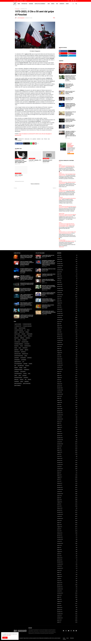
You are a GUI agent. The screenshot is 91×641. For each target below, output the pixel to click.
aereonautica (25, 347)
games (21, 381)
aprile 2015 (67, 529)
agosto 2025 (67, 272)
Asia (15, 335)
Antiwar (60, 172)
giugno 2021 (67, 375)
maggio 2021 (67, 377)
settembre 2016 (67, 493)
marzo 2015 (67, 531)
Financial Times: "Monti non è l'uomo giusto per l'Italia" (48, 269)
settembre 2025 (67, 269)
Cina (15, 339)
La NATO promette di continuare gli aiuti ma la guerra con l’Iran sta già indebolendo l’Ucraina (26, 316)
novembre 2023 (67, 315)
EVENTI (67, 3)
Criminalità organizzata (18, 343)
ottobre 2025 (67, 267)
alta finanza (23, 351)
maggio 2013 (67, 576)
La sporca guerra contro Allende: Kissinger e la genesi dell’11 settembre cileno (20, 161)
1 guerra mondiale (17, 324)
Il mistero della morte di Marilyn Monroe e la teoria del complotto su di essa (48, 280)
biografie (16, 367)
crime (29, 373)
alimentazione (17, 351)
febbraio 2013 (67, 582)
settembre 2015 (67, 518)
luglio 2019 (67, 423)
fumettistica (16, 381)
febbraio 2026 (67, 259)
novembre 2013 (67, 564)
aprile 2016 (67, 504)
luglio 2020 (67, 398)
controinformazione (18, 373)
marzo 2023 (67, 332)
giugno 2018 (67, 450)
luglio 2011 (67, 622)
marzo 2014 (67, 555)
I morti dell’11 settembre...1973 (35, 160)
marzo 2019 (67, 431)
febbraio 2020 (67, 408)
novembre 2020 (67, 390)
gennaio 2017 (67, 485)
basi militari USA (21, 365)
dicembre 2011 (67, 611)
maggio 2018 (67, 452)
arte (23, 361)
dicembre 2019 (67, 412)
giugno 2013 (67, 574)
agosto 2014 (67, 545)
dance (20, 375)
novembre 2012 (67, 589)
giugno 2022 (67, 350)
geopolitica (27, 381)
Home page (17, 8)
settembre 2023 (67, 319)
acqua (20, 347)
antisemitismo (17, 359)
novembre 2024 (67, 290)
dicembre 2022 (67, 338)
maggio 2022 (67, 352)
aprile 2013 (67, 578)
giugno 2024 (67, 301)
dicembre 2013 (67, 562)
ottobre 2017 (67, 466)
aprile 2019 (67, 429)
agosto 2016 (67, 495)
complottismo (26, 369)
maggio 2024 (67, 303)
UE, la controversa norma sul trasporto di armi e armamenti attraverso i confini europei (70, 113)
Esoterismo (16, 345)
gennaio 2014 (67, 560)
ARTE (49, 3)
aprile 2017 (67, 479)
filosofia (29, 379)
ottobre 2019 (67, 417)
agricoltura (16, 349)
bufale (25, 367)
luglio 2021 (67, 373)
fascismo (21, 379)
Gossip (15, 347)
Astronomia (20, 335)
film (25, 379)
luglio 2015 (67, 522)
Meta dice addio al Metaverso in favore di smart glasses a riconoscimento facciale (26, 310)
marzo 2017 (67, 481)
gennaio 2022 (67, 361)
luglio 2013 (67, 572)
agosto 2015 (67, 520)
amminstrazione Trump (18, 355)
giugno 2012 (67, 599)
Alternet (60, 205)
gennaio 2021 (67, 386)
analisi (25, 355)
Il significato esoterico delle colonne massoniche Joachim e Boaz (48, 275)
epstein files (24, 3)
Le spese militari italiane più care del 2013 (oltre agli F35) (48, 256)
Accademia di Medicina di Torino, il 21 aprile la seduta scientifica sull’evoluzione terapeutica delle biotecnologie (70, 105)
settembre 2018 (67, 444)
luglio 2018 (67, 448)
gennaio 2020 (67, 410)
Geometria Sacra (27, 345)
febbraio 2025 (67, 284)
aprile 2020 (67, 404)
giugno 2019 (67, 425)
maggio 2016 (67, 502)
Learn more (8, 635)
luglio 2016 (67, 497)
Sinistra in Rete (61, 213)
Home (15, 0)
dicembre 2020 (67, 388)
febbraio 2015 (67, 533)
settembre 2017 (67, 468)
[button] (73, 3)
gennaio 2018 (67, 460)
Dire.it (60, 230)
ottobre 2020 (67, 392)
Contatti (25, 0)
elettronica (16, 379)
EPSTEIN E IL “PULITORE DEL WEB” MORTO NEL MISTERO (70, 126)
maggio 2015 (67, 526)
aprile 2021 (67, 379)
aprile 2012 (67, 603)
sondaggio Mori (45, 122)
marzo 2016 (67, 506)
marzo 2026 (67, 257)
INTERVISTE (62, 3)
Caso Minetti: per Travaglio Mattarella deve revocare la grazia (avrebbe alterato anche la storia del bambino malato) (67, 225)
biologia (20, 367)
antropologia (23, 359)
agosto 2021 (67, 371)
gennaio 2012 (67, 609)
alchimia (21, 349)
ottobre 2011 (67, 616)
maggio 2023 (67, 327)
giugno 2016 (67, 499)
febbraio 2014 (67, 558)
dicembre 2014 (67, 537)
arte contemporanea (18, 363)
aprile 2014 (67, 553)
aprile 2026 (67, 255)
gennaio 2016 (67, 510)
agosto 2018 (67, 446)
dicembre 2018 (67, 437)
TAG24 (60, 222)
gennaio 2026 (67, 261)
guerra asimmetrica (17, 383)
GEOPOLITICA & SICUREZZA (40, 3)
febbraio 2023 (67, 334)
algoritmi (26, 349)
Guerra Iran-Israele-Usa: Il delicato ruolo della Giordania (70, 92)
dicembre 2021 (67, 363)
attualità (30, 363)
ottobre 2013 (67, 566)
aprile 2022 (67, 354)
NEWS (19, 3)
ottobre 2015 (67, 516)
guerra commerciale (26, 383)
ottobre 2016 (67, 491)
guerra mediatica (17, 385)
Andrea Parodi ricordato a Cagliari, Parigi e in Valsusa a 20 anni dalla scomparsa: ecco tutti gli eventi (26, 256)
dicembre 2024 (67, 288)
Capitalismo (28, 337)
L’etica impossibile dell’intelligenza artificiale (67, 241)
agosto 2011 (67, 620)
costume (24, 373)
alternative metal (17, 353)
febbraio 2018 (67, 458)
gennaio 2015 (67, 535)
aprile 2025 (67, 280)
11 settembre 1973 (23, 8)
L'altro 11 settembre (19, 175)
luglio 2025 (67, 274)
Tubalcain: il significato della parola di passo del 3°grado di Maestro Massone (48, 293)
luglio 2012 (67, 597)
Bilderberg (22, 337)
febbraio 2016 (67, 508)
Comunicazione (17, 341)
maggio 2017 (67, 477)
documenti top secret (18, 377)
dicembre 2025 (67, 263)
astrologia (25, 363)
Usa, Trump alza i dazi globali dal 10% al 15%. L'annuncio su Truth (69, 98)
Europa (21, 345)
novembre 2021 (67, 365)
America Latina (17, 333)
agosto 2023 (67, 321)
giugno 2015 (67, 524)
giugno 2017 (67, 475)
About (18, 0)
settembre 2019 (67, 419)
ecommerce (26, 377)
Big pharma (16, 337)
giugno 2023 (67, 325)
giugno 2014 (67, 549)
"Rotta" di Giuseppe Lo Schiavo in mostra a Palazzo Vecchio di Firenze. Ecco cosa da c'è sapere (26, 303)
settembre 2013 (67, 568)
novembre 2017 (67, 464)
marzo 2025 (67, 282)
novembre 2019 (67, 415)
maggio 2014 (67, 551)
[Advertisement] (67, 25)
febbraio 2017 (67, 483)
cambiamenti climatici (18, 369)
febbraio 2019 (67, 433)
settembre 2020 (67, 394)
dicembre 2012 (67, 586)
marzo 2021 (67, 381)
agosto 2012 (67, 595)
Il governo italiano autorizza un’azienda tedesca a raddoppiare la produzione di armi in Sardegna (48, 300)
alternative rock (25, 353)
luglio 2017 (67, 473)
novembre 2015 (67, 514)
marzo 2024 (67, 307)
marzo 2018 (67, 456)
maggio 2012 (67, 601)
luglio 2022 (67, 348)
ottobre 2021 (67, 367)
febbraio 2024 (67, 309)
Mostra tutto (61, 246)
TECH (57, 3)
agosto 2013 (67, 570)
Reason (60, 164)
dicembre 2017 (67, 462)
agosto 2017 (67, 470)
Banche (25, 335)
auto (15, 365)
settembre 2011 (67, 618)
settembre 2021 (67, 369)
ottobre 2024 (67, 292)
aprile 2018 (67, 454)
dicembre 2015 (67, 512)
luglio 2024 (67, 298)
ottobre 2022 (67, 342)
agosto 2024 (67, 296)
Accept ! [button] (4, 637)
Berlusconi (30, 335)
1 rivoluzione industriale (27, 324)
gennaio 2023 (67, 336)
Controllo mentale (25, 341)
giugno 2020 (67, 400)
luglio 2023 (67, 323)
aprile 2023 (67, 330)
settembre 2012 (67, 593)
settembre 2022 (67, 344)
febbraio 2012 (67, 607)
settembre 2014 (67, 543)
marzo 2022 (67, 356)
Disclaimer (21, 0)
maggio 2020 (67, 402)
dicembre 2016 (67, 487)
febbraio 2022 (67, 359)
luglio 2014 (67, 547)
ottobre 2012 (67, 591)
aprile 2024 (67, 305)
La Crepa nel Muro (62, 240)
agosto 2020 (67, 396)
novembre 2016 (67, 489)
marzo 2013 (67, 580)
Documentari (27, 343)
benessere (27, 365)
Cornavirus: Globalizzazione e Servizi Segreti (70, 145)
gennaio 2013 (67, 584)
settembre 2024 (67, 294)
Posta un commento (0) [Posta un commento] (35, 183)
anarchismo (16, 357)
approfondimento (17, 361)
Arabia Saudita (29, 333)
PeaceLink (61, 197)
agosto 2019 (67, 421)
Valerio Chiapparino (18, 140)
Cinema (19, 339)
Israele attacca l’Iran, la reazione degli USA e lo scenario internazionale (48, 306)
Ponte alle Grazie (70, 151)
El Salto (60, 189)
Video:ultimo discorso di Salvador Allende (47, 161)
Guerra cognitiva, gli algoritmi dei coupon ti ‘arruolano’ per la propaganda (69, 86)
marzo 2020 (67, 406)
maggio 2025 (67, 278)
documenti (24, 375)
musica (52, 3)
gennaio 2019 (67, 435)
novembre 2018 (67, 439)
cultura (15, 375)
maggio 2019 (67, 427)
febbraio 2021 (67, 383)
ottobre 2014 (67, 541)
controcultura (22, 371)
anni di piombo (23, 357)
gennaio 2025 (67, 286)
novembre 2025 (67, 265)
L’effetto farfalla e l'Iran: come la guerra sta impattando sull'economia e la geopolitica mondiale (48, 312)
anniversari (29, 357)
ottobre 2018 (67, 441)
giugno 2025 (67, 276)
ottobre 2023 (67, 317)
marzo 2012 (67, 605)
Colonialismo (24, 339)
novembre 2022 (67, 340)
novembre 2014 (67, 539)
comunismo (16, 371)
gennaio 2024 (67, 311)
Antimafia (23, 333)
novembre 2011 (67, 613)
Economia (31, 3)
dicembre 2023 (67, 313)
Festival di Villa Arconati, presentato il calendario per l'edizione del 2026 (70, 120)
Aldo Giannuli (69, 143)
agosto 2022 (67, 346)
